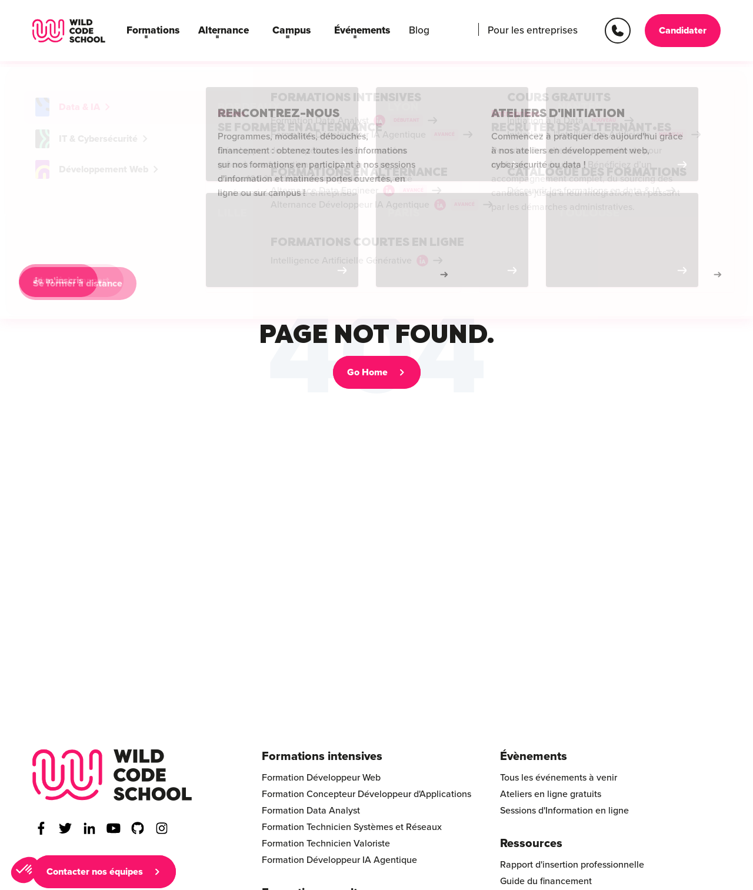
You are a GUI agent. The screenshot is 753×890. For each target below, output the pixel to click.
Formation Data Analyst (311, 810)
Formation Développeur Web (321, 777)
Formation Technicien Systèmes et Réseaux (352, 827)
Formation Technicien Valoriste (326, 843)
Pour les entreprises (537, 30)
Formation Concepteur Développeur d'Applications (366, 794)
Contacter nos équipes (94, 872)
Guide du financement (546, 881)
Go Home (367, 372)
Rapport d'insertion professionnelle (572, 864)
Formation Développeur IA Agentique (339, 860)
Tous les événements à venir (558, 777)
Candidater (683, 30)
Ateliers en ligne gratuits (550, 794)
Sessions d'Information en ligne (564, 810)
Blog (398, 30)
